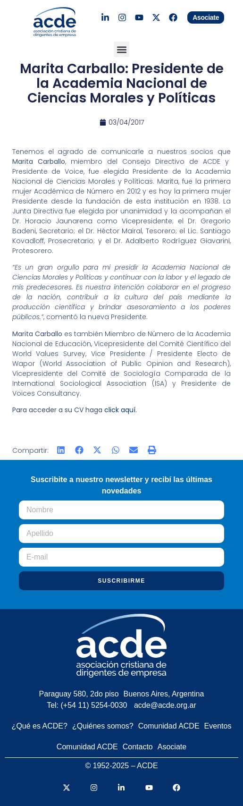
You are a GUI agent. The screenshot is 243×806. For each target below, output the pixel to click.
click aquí (119, 410)
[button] (121, 49)
